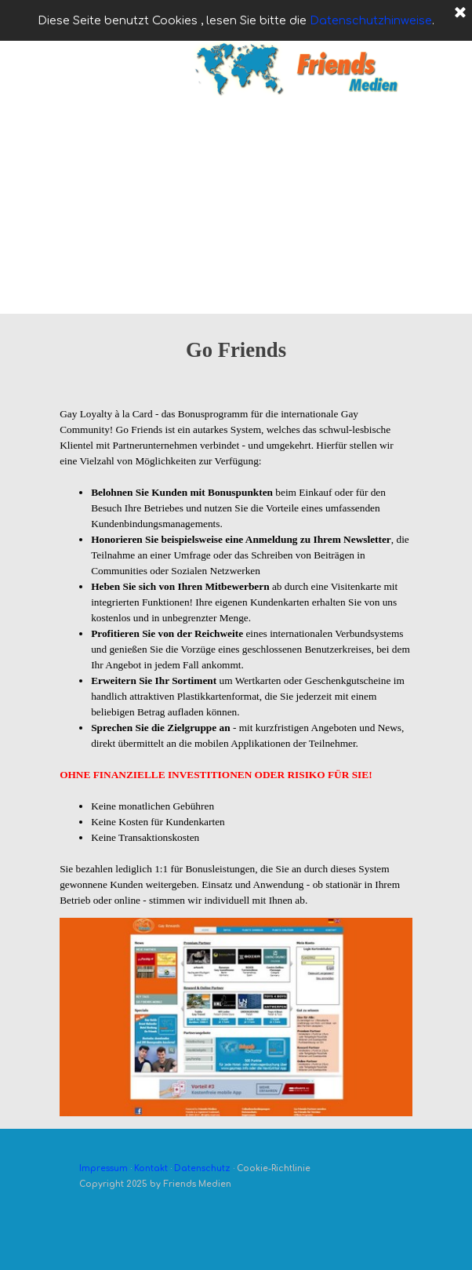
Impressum (103, 1168)
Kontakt (151, 1168)
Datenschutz (202, 1168)
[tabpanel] (236, 365)
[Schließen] (460, 13)
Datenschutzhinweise (371, 20)
